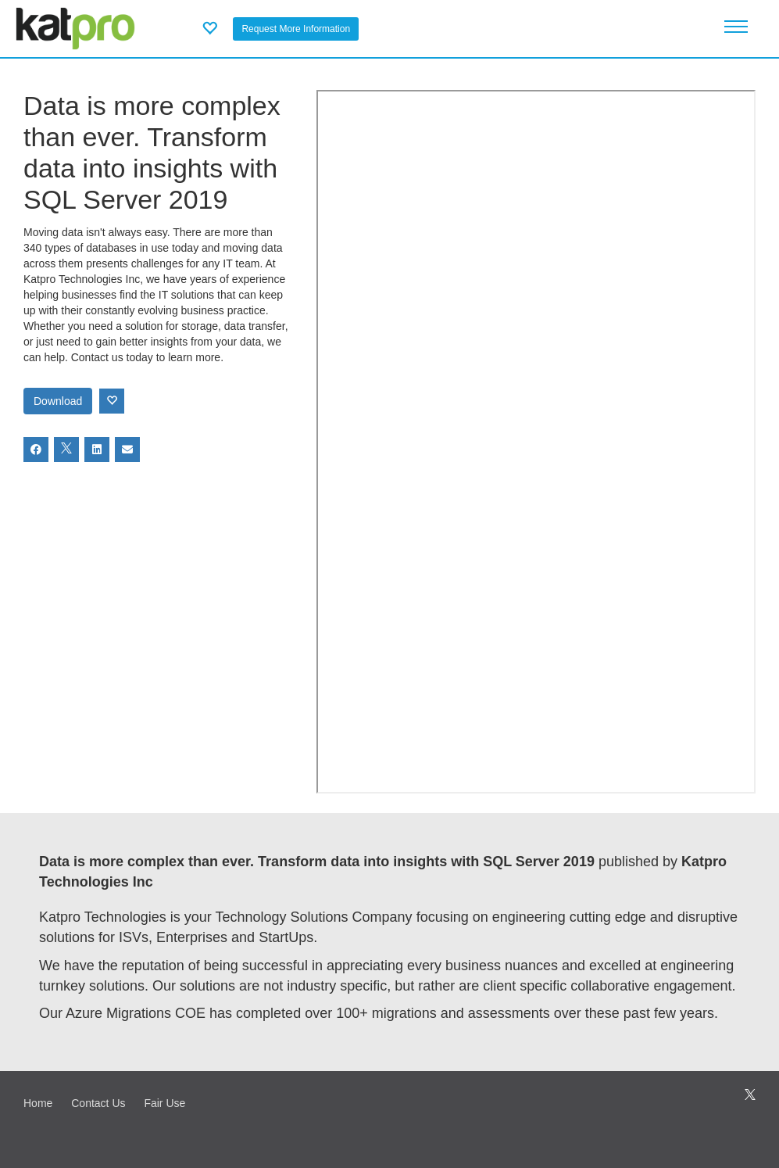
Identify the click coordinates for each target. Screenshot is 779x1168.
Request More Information (295, 28)
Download (58, 401)
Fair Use (164, 1103)
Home (37, 1103)
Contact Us (98, 1103)
